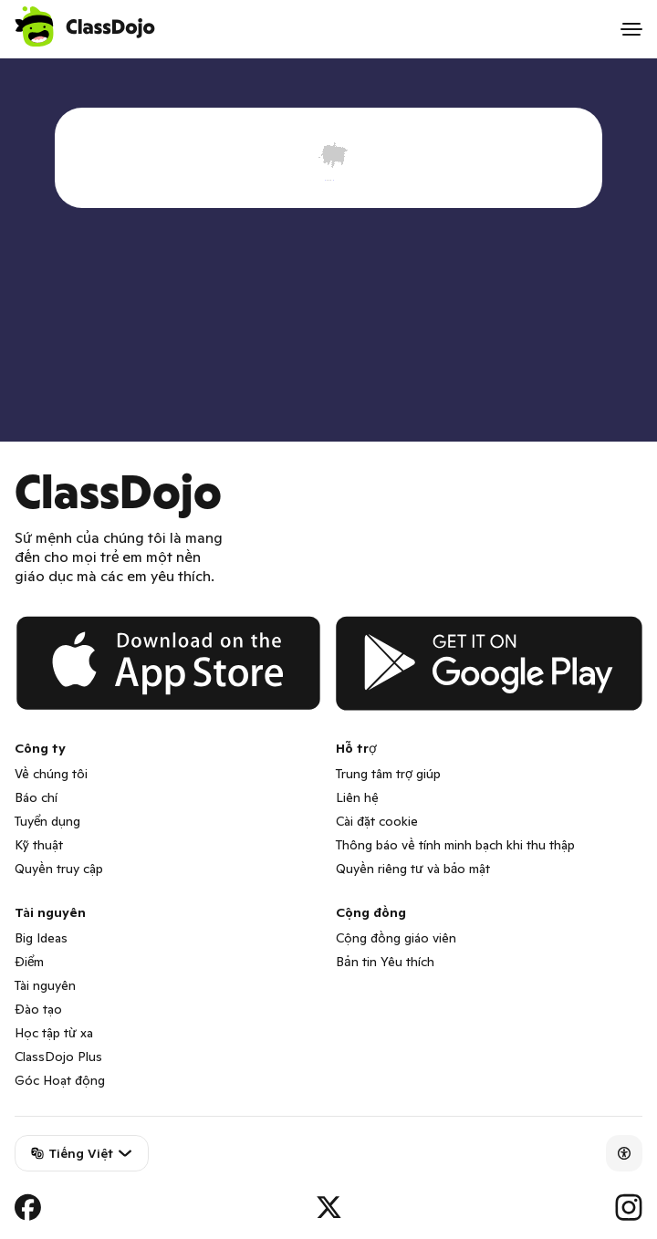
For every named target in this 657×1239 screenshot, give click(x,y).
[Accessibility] (624, 1153)
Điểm (29, 961)
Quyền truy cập (59, 868)
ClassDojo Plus (58, 1056)
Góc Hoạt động (60, 1080)
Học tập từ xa (54, 1033)
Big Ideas (41, 938)
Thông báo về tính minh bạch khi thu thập (455, 845)
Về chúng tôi (51, 773)
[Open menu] (631, 29)
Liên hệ (357, 797)
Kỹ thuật (39, 845)
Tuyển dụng (47, 821)
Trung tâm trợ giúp (388, 773)
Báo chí (36, 797)
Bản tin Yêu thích (385, 961)
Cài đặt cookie (377, 821)
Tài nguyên (45, 985)
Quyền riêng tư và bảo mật (413, 868)
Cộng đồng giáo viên (396, 938)
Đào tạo (38, 1009)
